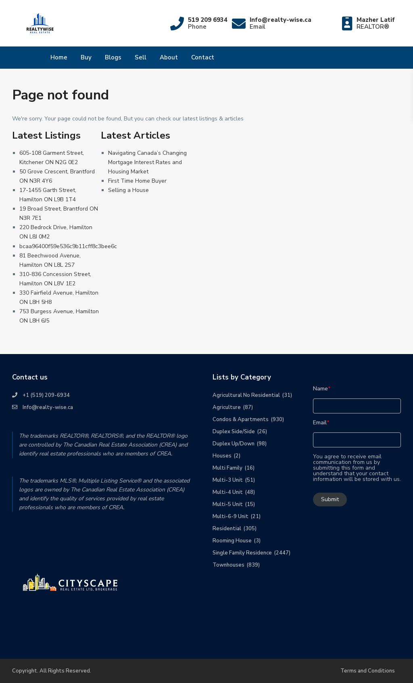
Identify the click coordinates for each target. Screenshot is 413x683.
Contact (202, 57)
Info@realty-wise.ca (48, 407)
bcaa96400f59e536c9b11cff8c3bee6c (68, 246)
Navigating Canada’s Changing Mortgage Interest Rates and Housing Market (147, 162)
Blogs (113, 57)
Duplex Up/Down (233, 443)
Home (58, 57)
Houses (222, 456)
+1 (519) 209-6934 (46, 395)
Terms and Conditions (367, 671)
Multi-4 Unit (228, 492)
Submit (330, 499)
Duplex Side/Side (234, 431)
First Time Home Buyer (137, 181)
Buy (86, 57)
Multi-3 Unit (228, 480)
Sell (140, 57)
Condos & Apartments (241, 419)
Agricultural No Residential (246, 395)
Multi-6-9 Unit (230, 516)
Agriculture (227, 407)
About (169, 57)
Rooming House (232, 540)
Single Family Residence (242, 553)
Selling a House (128, 190)
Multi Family (227, 468)
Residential (227, 528)
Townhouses (228, 565)
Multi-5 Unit (228, 504)
